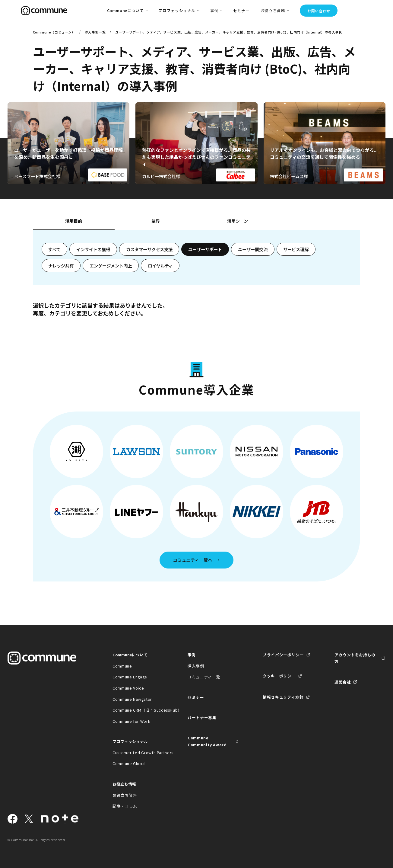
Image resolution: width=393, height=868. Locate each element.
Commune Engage (130, 677)
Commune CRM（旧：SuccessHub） (138, 710)
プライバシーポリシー (283, 655)
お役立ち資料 (125, 795)
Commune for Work (131, 721)
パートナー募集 (202, 717)
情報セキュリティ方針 (283, 697)
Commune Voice (128, 688)
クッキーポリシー (279, 676)
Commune (122, 666)
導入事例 (196, 666)
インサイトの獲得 (93, 249)
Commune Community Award (207, 741)
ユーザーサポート (205, 249)
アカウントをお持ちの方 (355, 658)
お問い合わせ (318, 10)
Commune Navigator (132, 699)
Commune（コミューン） (54, 32)
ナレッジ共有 (61, 265)
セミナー (241, 11)
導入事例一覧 (95, 32)
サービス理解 (296, 249)
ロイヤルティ (160, 265)
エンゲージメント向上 (111, 265)
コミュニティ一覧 (204, 677)
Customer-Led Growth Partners (138, 752)
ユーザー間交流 (253, 249)
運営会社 (342, 682)
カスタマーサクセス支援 (149, 249)
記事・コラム (125, 806)
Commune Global (129, 763)
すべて (54, 249)
